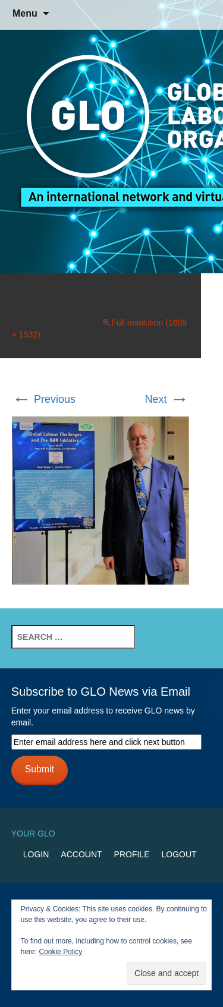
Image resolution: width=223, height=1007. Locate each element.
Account (81, 854)
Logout (178, 854)
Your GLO (33, 833)
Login (36, 854)
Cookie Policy (60, 952)
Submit (39, 769)
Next (167, 399)
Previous (44, 399)
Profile (132, 854)
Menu (24, 13)
